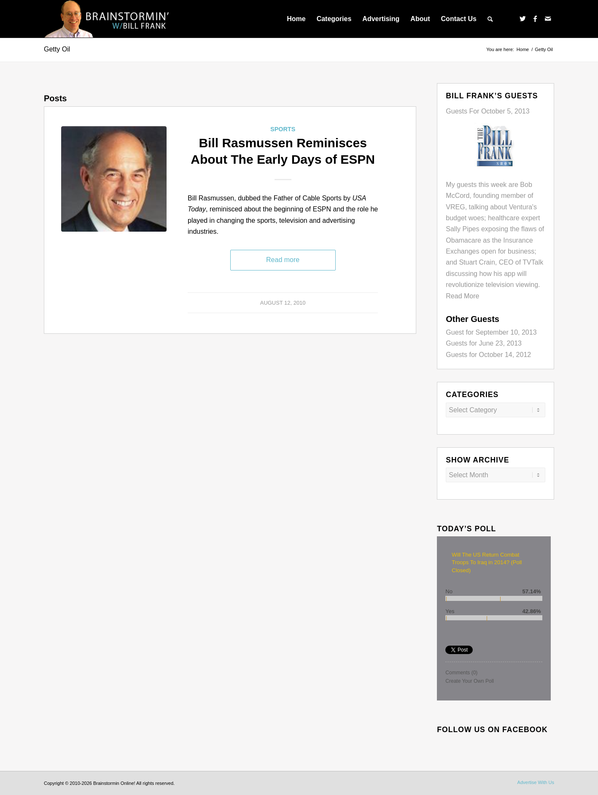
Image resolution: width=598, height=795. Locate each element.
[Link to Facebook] (535, 18)
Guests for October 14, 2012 (488, 354)
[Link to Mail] (547, 18)
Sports (282, 129)
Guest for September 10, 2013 (491, 332)
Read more (282, 259)
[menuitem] (296, 19)
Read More (462, 296)
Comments (461, 673)
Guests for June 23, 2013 (484, 343)
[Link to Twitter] (522, 18)
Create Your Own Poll (469, 681)
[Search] (490, 19)
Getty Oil (57, 49)
